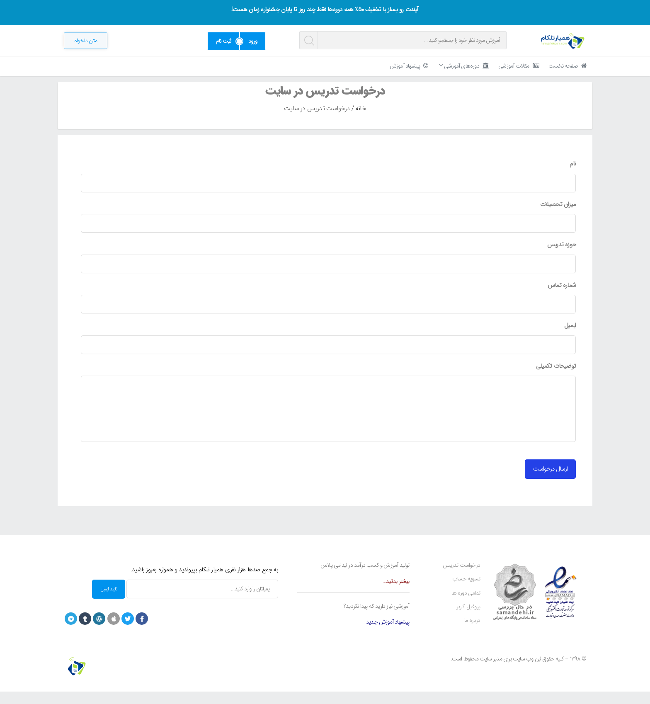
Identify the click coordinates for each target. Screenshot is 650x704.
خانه (360, 121)
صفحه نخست (567, 65)
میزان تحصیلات (558, 217)
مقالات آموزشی (518, 65)
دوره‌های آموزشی (464, 65)
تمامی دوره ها (465, 605)
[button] (85, 40)
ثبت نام (223, 41)
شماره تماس (562, 298)
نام (573, 176)
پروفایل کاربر (468, 619)
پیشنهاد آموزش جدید (388, 634)
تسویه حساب (466, 591)
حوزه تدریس (561, 257)
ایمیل (570, 338)
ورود (252, 41)
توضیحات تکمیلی (556, 379)
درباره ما (472, 632)
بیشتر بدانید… (396, 593)
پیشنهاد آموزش (409, 65)
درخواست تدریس (461, 577)
